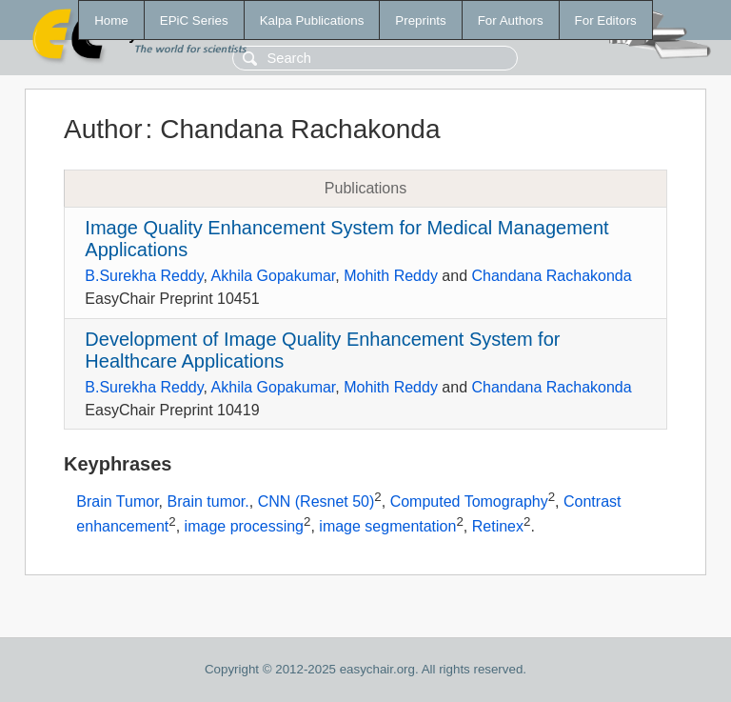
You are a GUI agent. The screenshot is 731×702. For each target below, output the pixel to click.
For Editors (606, 20)
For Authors (510, 20)
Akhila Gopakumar (273, 276)
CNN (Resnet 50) (316, 502)
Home (111, 20)
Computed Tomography (469, 502)
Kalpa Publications (312, 20)
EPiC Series (194, 20)
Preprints (420, 20)
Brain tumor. (207, 502)
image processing (244, 526)
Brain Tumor (117, 502)
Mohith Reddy (391, 276)
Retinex (498, 526)
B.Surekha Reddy (144, 276)
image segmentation (387, 526)
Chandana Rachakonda (552, 276)
